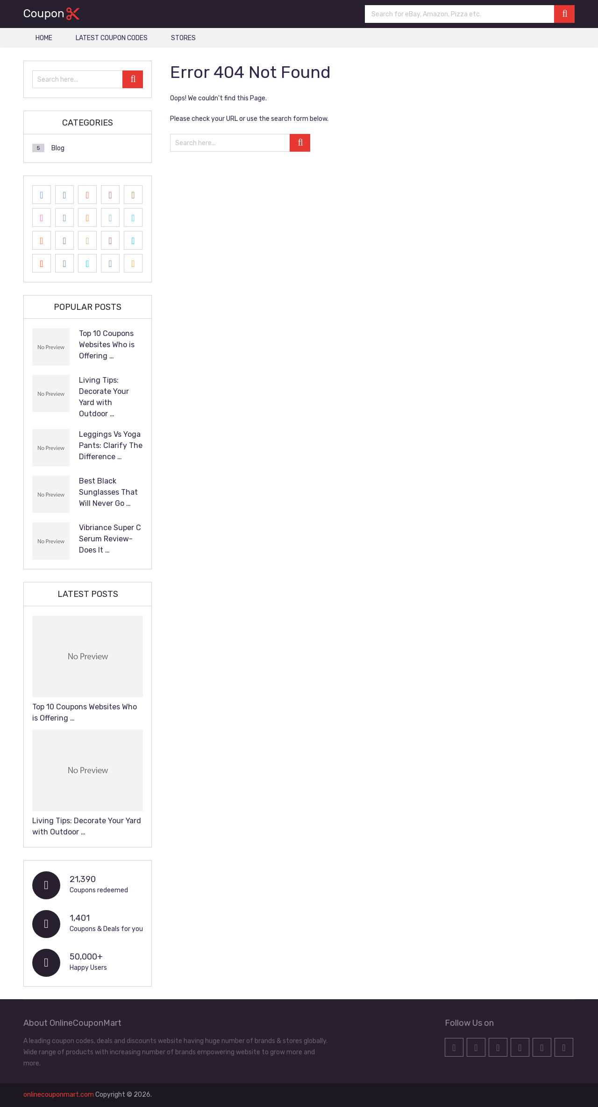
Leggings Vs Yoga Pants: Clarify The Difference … (110, 445)
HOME (44, 38)
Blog (57, 148)
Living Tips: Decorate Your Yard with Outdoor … (104, 397)
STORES (183, 38)
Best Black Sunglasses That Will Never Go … (108, 492)
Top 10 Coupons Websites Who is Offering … (107, 344)
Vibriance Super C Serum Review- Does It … (110, 538)
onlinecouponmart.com (58, 1095)
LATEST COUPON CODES (112, 38)
